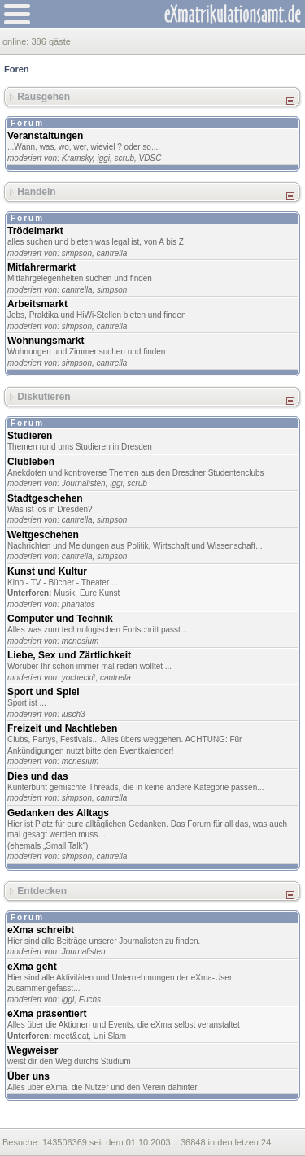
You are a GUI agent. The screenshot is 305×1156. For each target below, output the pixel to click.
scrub (124, 158)
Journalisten (84, 483)
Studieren (29, 435)
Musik (64, 593)
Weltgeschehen (43, 535)
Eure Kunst (100, 593)
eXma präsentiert (46, 1013)
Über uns (28, 1076)
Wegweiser (32, 1050)
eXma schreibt (40, 930)
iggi (103, 158)
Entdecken (42, 890)
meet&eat (71, 1036)
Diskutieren (43, 396)
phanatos (78, 604)
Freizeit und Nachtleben (62, 728)
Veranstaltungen (45, 135)
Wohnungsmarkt (45, 340)
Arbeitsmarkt (37, 304)
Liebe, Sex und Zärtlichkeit (69, 655)
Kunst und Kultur (47, 571)
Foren (16, 69)
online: (16, 41)
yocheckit (79, 677)
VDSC (150, 158)
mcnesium (80, 641)
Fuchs (90, 999)
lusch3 (73, 714)
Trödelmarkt (35, 231)
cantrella (112, 253)
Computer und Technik (60, 618)
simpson (77, 253)
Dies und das (37, 776)
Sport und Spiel (43, 692)
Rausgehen (43, 96)
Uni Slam (110, 1036)
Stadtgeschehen (45, 498)
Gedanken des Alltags (58, 813)
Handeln (36, 192)
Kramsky (77, 158)
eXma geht (32, 966)
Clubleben (30, 461)
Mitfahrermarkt (41, 267)
